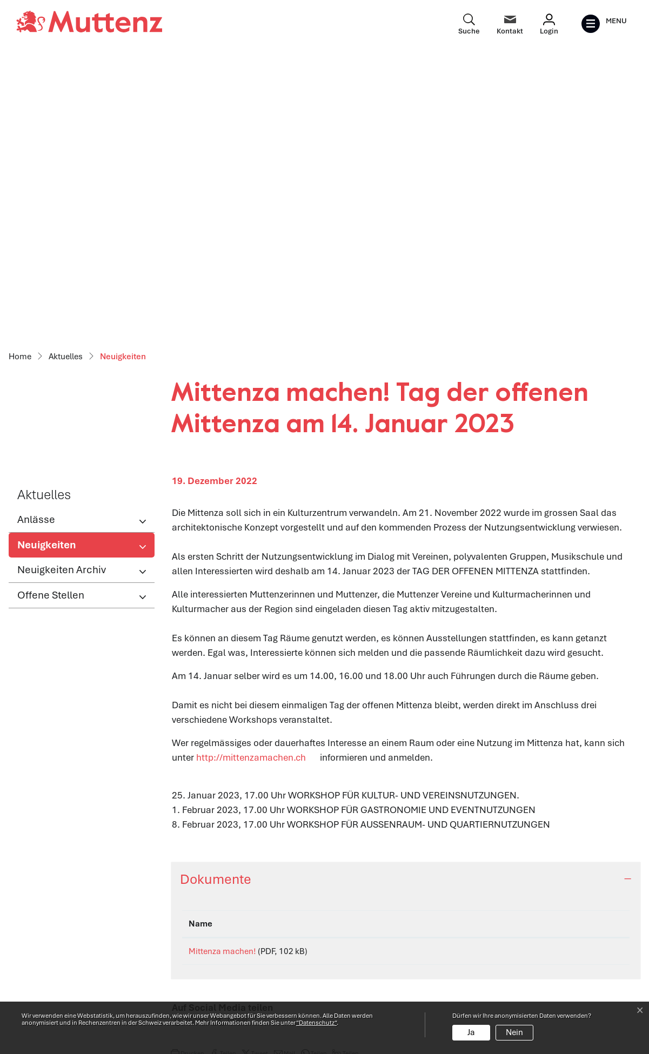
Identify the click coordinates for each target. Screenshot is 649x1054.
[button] (189, 741)
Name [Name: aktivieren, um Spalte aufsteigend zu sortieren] (200, 641)
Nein (514, 1032)
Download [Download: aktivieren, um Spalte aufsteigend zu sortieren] (523, 641)
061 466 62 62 (79, 965)
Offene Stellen (50, 312)
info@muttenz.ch (52, 980)
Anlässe (36, 237)
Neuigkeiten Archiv (61, 287)
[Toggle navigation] (604, 24)
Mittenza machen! (222, 668)
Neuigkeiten (53, 265)
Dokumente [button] (215, 596)
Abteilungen (200, 945)
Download (562, 670)
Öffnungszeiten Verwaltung (231, 922)
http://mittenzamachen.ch (257, 475)
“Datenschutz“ (316, 1022)
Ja (471, 1032)
